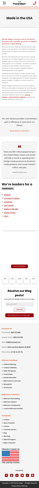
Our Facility (9, 205)
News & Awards (9, 423)
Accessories (8, 388)
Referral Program (10, 440)
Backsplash (8, 384)
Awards (7, 194)
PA (21, 352)
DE (14, 352)
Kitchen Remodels (10, 378)
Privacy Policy (10, 212)
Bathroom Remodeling (12, 399)
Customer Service (10, 430)
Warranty (7, 436)
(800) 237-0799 (18, 337)
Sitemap (24, 486)
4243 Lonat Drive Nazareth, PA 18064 (18, 347)
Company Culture (12, 198)
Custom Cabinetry (10, 368)
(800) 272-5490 (15, 332)
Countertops (8, 374)
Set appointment (19, 266)
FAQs (6, 216)
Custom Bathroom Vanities (13, 409)
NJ (16, 352)
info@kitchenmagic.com (13, 342)
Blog (5, 433)
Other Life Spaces (10, 371)
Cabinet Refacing (10, 364)
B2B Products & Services (12, 381)
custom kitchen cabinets (17, 97)
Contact (6, 420)
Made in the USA (11, 209)
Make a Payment (10, 443)
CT (12, 352)
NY (19, 352)
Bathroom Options (10, 402)
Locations (8, 202)
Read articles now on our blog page (19, 315)
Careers (6, 426)
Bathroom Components (12, 405)
